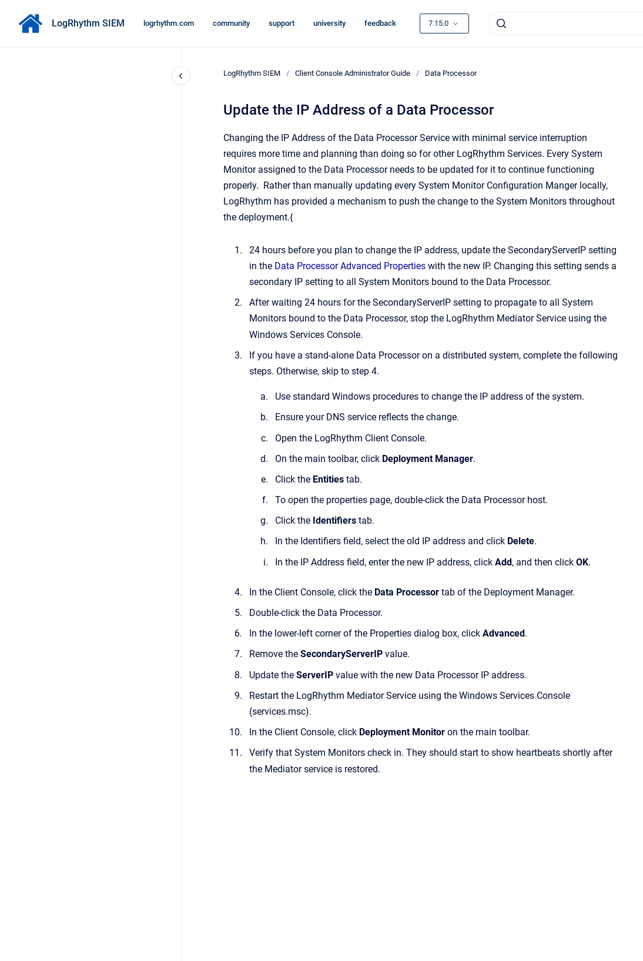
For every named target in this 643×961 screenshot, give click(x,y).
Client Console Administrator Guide (352, 73)
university (329, 23)
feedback (380, 23)
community (231, 23)
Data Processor (451, 73)
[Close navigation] (181, 75)
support (281, 23)
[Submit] (501, 23)
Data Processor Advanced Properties (350, 266)
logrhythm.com (168, 23)
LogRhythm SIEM (88, 23)
